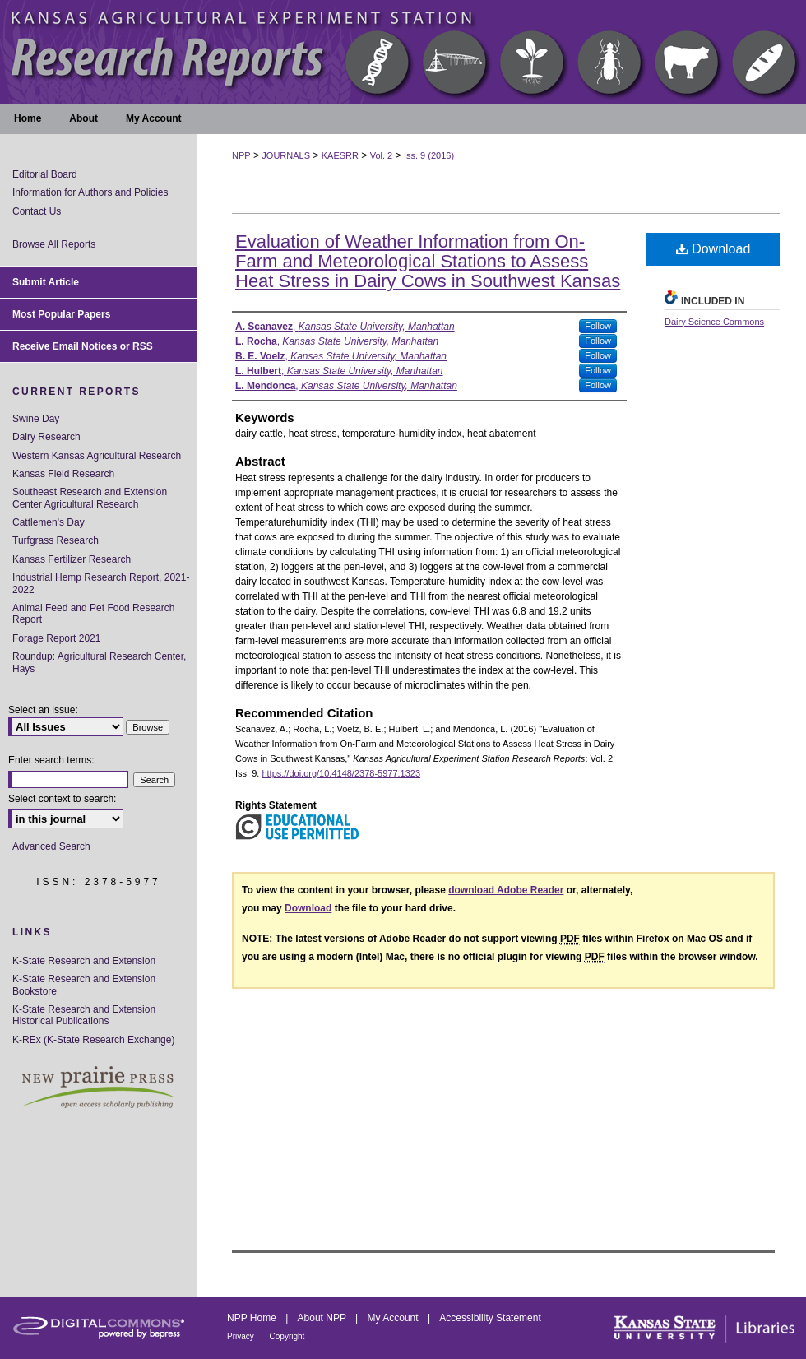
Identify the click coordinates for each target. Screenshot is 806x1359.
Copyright (287, 1336)
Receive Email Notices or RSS (82, 346)
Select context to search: (62, 799)
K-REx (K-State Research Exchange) (93, 1040)
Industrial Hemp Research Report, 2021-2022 (100, 583)
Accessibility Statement (489, 1318)
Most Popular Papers (61, 314)
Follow (598, 326)
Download (713, 249)
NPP (241, 155)
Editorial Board (44, 174)
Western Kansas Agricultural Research (96, 456)
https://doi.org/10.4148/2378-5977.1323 (341, 773)
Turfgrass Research (55, 540)
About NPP (323, 1318)
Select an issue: (43, 710)
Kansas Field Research (63, 474)
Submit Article (45, 282)
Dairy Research (46, 437)
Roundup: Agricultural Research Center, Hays (99, 662)
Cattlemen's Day (48, 522)
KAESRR (340, 155)
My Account (394, 1318)
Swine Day (35, 418)
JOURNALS (286, 155)
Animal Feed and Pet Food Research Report (93, 613)
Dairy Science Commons (714, 322)
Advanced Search (51, 846)
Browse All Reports (53, 244)
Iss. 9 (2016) (429, 155)
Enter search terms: (51, 760)
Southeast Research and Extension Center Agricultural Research (89, 497)
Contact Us (36, 211)
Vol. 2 (381, 155)
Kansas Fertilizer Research (71, 559)
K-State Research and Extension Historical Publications (83, 1015)
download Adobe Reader (505, 890)
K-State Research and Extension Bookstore (83, 984)
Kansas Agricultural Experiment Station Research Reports (403, 52)
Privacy (242, 1336)
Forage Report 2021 (56, 638)
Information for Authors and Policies (90, 192)
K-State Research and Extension (83, 961)
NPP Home (253, 1318)
